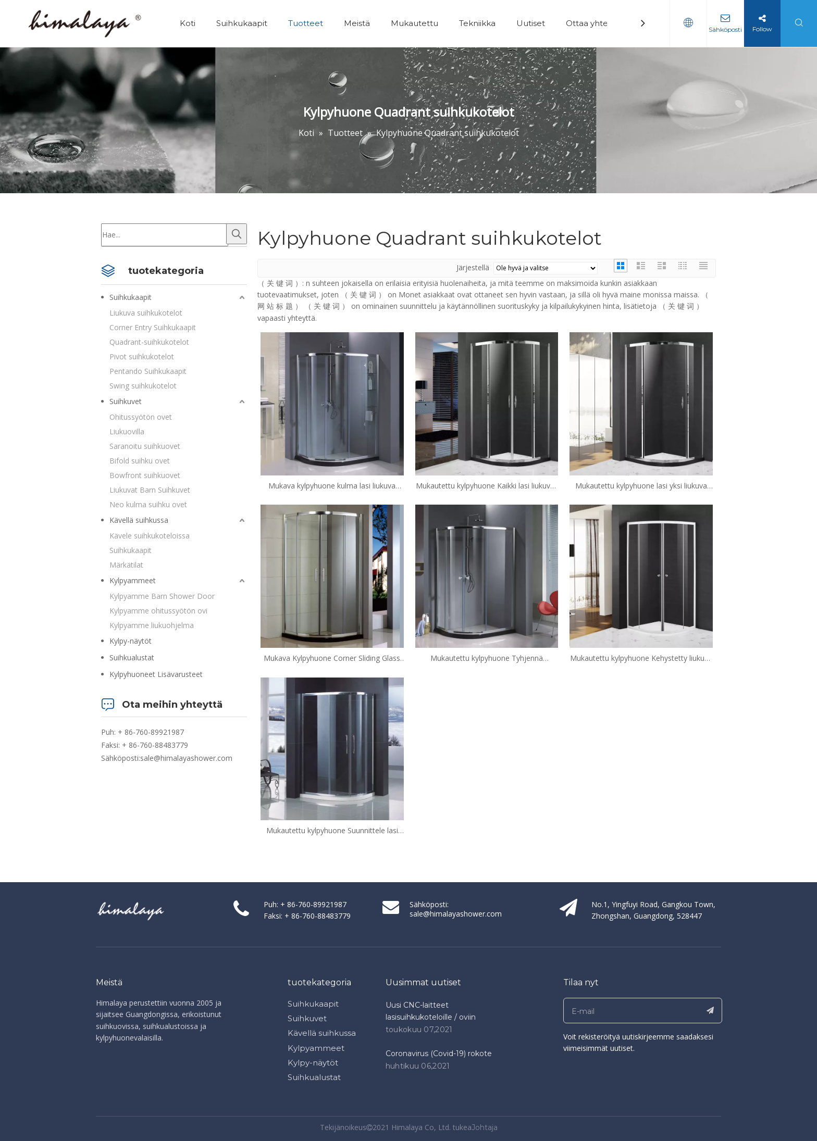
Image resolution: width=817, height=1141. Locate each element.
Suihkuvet (125, 401)
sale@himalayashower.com (186, 758)
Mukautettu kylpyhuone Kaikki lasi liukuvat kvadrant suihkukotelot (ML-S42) (486, 486)
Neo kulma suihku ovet (148, 504)
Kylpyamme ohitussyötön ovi (158, 611)
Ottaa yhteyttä (594, 23)
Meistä (357, 23)
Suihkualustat (131, 657)
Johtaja (485, 1127)
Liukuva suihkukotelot (145, 313)
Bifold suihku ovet (139, 461)
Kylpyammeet (132, 580)
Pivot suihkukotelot (141, 356)
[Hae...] (164, 234)
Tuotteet (305, 23)
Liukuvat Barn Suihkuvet (149, 490)
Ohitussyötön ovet (140, 417)
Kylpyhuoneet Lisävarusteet (156, 674)
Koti (187, 23)
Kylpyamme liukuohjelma (151, 625)
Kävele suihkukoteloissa (149, 536)
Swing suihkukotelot (143, 386)
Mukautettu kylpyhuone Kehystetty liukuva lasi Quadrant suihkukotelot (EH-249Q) (641, 658)
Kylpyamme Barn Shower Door (162, 596)
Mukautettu (414, 23)
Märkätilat (126, 565)
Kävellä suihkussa (138, 520)
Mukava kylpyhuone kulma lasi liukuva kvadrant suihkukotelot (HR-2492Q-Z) (331, 486)
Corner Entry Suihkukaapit (152, 327)
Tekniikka (477, 23)
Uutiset (530, 23)
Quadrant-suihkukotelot (149, 342)
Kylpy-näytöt (130, 641)
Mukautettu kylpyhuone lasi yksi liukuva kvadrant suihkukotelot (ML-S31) (641, 486)
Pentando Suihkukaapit (148, 371)
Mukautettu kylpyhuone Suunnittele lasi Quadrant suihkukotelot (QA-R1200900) (332, 830)
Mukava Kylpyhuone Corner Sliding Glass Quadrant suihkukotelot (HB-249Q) (332, 658)
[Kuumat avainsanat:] (236, 233)
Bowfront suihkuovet (144, 475)
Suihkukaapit (241, 23)
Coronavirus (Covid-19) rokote (439, 1053)
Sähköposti (725, 29)
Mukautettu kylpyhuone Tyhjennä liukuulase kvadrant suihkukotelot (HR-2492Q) (487, 658)
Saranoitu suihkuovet (144, 446)
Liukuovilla (126, 431)
